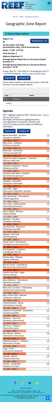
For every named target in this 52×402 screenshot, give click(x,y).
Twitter (29, 384)
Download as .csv (39, 41)
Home (15, 16)
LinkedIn (37, 384)
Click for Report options (18, 33)
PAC (11, 39)
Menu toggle (49, 4)
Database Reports (32, 16)
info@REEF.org (40, 392)
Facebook (15, 384)
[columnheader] (7, 95)
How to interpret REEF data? (34, 73)
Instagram (22, 384)
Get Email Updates (26, 388)
